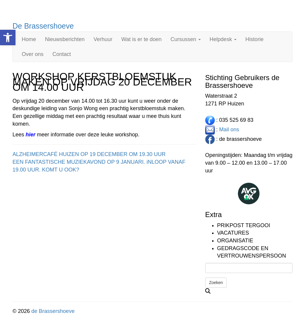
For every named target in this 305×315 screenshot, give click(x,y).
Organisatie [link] (235, 241)
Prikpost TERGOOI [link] (243, 225)
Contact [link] (61, 54)
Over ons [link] (32, 54)
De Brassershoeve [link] (43, 26)
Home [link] (29, 39)
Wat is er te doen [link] (141, 39)
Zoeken (216, 282)
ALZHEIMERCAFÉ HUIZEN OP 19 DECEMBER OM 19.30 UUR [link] (89, 154)
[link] (7, 37)
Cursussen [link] (186, 39)
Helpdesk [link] (223, 39)
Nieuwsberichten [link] (65, 39)
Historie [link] (254, 39)
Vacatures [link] (233, 233)
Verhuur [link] (103, 39)
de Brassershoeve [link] (52, 311)
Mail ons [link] (229, 129)
